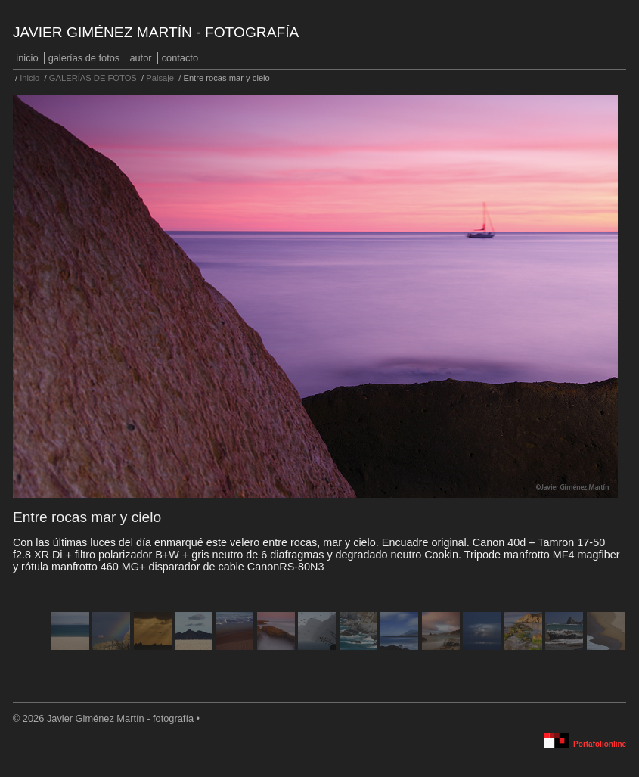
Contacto (180, 58)
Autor (140, 58)
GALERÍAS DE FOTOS (84, 58)
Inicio (27, 58)
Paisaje (160, 77)
